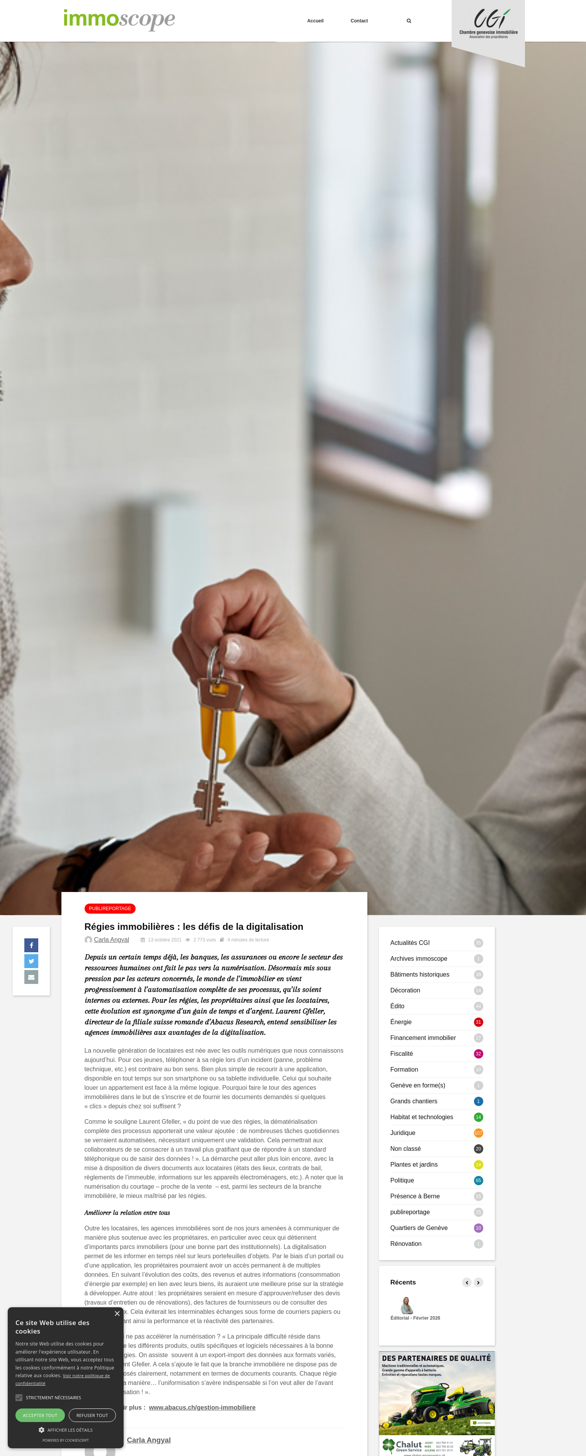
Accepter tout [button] (40, 1415)
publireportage (110, 908)
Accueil (315, 21)
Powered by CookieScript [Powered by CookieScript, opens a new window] (65, 1440)
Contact (359, 21)
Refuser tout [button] (92, 1415)
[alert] (66, 1377)
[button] (19, 1397)
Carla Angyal (111, 939)
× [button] (117, 1314)
